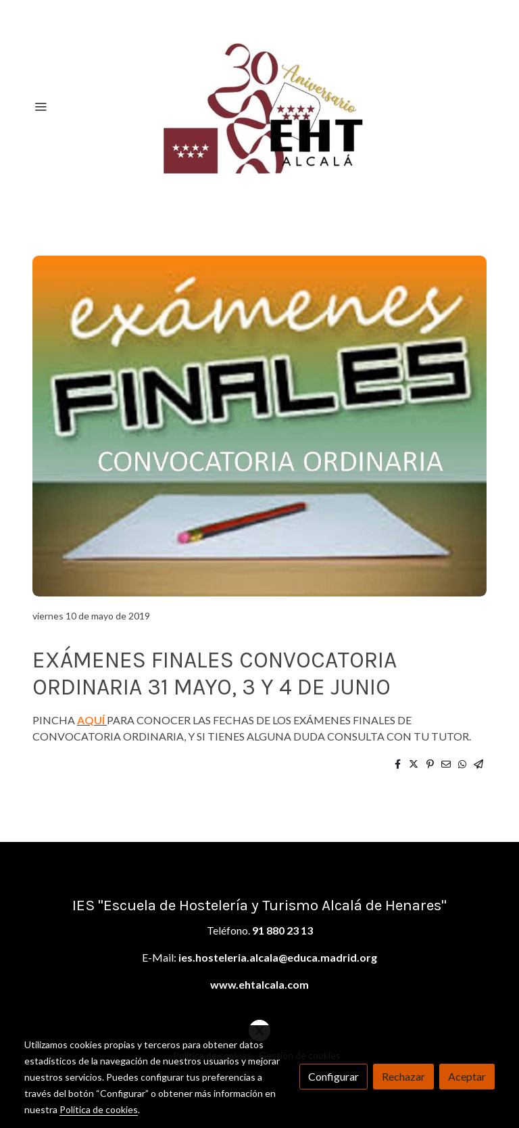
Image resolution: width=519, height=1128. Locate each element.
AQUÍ (91, 719)
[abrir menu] (40, 106)
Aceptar (467, 1076)
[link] (259, 106)
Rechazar (403, 1076)
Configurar (333, 1076)
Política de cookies (98, 1109)
